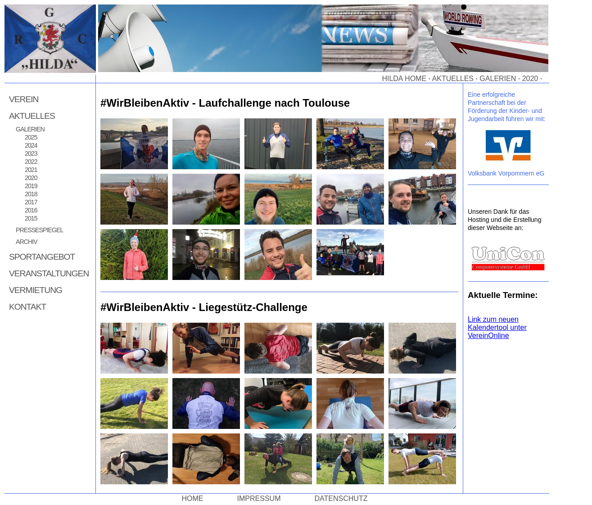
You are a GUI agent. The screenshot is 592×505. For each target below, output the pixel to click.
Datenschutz (341, 498)
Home (192, 498)
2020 (530, 78)
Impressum (259, 498)
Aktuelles (453, 78)
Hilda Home (404, 78)
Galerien (497, 78)
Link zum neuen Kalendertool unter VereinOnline (497, 327)
